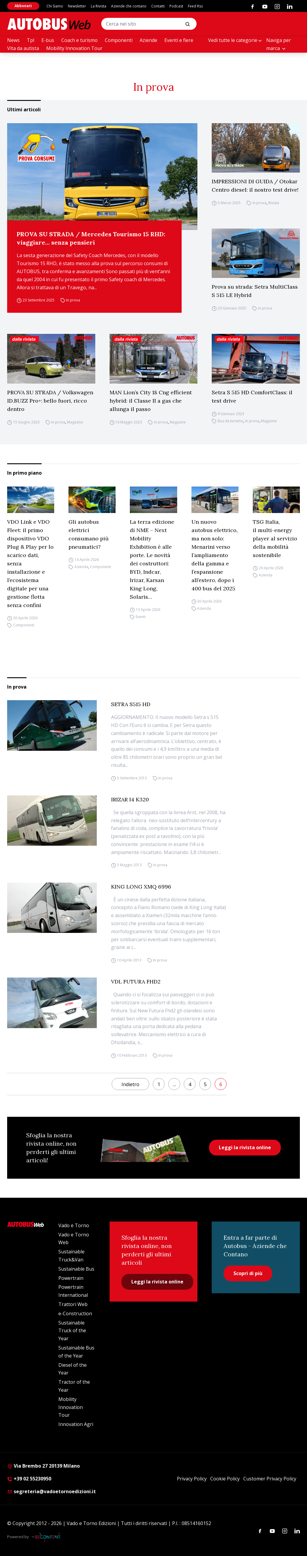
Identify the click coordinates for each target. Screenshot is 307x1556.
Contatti (158, 6)
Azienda (81, 567)
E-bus (47, 40)
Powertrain (70, 1278)
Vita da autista (23, 48)
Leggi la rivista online (245, 1147)
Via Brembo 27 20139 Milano (43, 1466)
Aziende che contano (129, 6)
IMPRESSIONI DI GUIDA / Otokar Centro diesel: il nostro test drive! (255, 185)
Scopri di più (247, 1273)
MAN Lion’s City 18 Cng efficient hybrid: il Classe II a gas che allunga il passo (151, 400)
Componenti (119, 40)
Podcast (176, 6)
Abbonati (23, 5)
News (13, 40)
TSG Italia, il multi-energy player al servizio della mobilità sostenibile (275, 538)
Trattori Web (73, 1304)
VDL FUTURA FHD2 (135, 981)
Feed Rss (195, 6)
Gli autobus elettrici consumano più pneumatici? (88, 534)
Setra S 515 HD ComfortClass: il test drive (252, 396)
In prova (73, 300)
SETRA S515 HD (130, 704)
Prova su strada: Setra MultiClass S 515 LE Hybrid (255, 290)
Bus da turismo (230, 420)
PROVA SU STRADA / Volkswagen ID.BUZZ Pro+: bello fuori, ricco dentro (50, 400)
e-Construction (75, 1313)
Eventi (141, 617)
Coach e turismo (79, 40)
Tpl (30, 40)
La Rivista (98, 6)
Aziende (148, 40)
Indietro (130, 1084)
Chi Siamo (54, 6)
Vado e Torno (73, 1225)
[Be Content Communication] (47, 1537)
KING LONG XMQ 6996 (141, 886)
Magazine (75, 422)
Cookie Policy (225, 1478)
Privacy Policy (192, 1478)
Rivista (273, 202)
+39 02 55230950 (29, 1478)
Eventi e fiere (178, 40)
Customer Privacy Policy (269, 1478)
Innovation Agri (75, 1424)
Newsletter (77, 6)
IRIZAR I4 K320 (130, 799)
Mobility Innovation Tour (74, 48)
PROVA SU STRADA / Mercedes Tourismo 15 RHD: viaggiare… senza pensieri (91, 238)
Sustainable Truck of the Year (72, 1330)
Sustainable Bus (76, 1269)
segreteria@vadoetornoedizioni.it (51, 1491)
